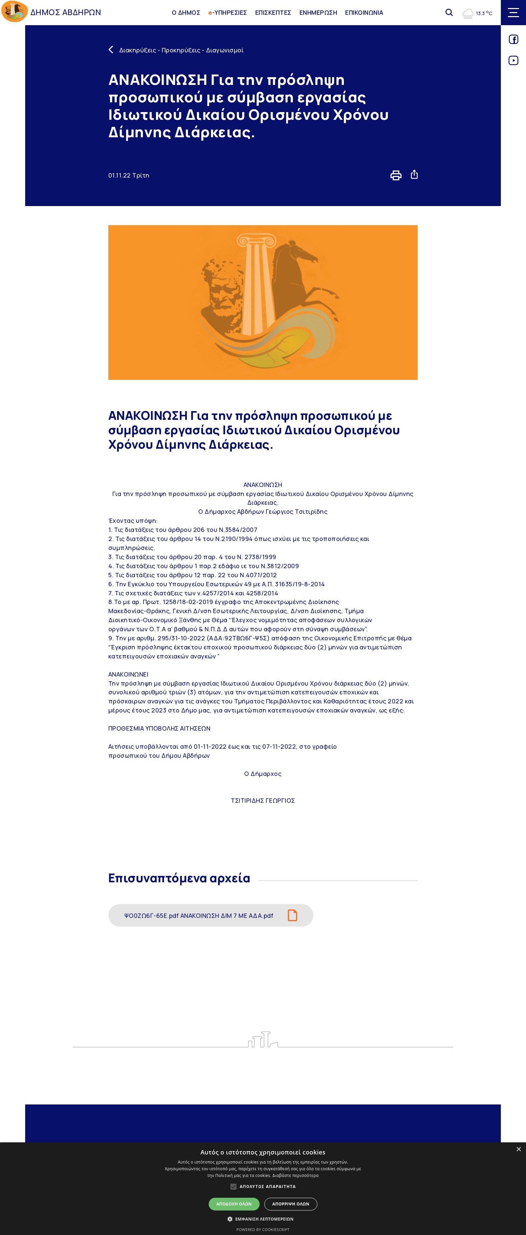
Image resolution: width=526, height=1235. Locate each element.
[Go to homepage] (14, 12)
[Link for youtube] (513, 63)
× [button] (518, 1149)
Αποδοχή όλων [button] (234, 1204)
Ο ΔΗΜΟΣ (186, 12)
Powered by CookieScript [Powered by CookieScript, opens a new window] (263, 1229)
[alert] (263, 1188)
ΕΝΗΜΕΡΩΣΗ (318, 12)
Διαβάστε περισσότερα (295, 1175)
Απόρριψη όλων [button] (290, 1204)
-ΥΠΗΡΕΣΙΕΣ (227, 12)
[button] (263, 1219)
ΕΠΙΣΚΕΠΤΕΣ (273, 12)
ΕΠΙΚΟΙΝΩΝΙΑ (364, 12)
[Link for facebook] (513, 42)
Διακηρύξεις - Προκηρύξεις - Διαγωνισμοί (181, 50)
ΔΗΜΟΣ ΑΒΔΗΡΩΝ (66, 12)
